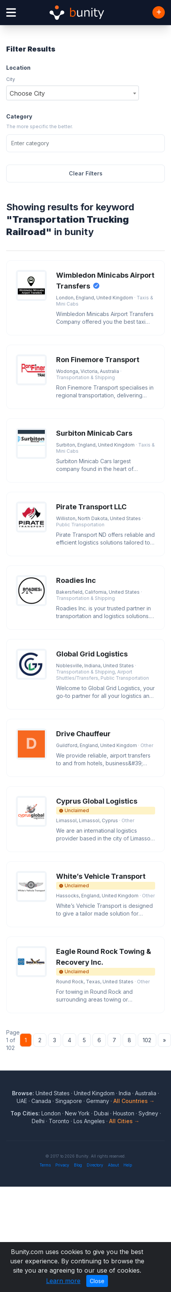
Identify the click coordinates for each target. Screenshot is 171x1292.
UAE (22, 1101)
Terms (45, 1165)
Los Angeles (89, 1121)
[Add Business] (158, 12)
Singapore (68, 1101)
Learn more (63, 1281)
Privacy (62, 1165)
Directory (95, 1165)
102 (147, 1040)
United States (53, 1093)
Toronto (59, 1121)
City (10, 79)
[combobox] (72, 93)
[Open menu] (11, 12)
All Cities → (124, 1121)
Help (127, 1165)
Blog (78, 1165)
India (125, 1093)
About (113, 1165)
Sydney (148, 1113)
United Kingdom (94, 1093)
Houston (123, 1113)
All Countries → (134, 1101)
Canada (41, 1101)
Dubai (101, 1113)
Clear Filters (86, 173)
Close (97, 1281)
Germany (97, 1101)
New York (77, 1113)
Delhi (38, 1121)
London (51, 1113)
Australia (145, 1093)
